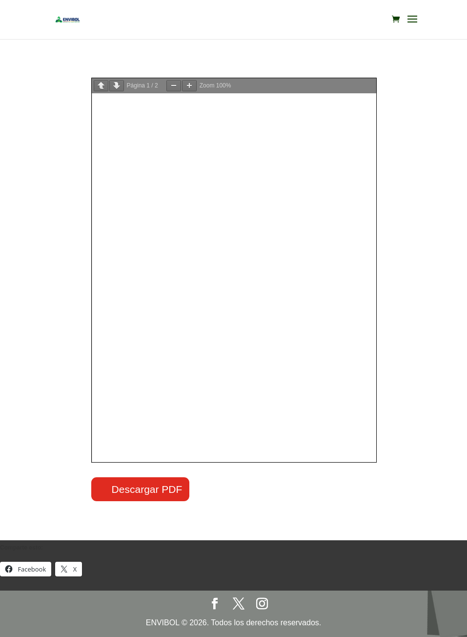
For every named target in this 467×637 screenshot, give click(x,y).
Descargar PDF (147, 489)
